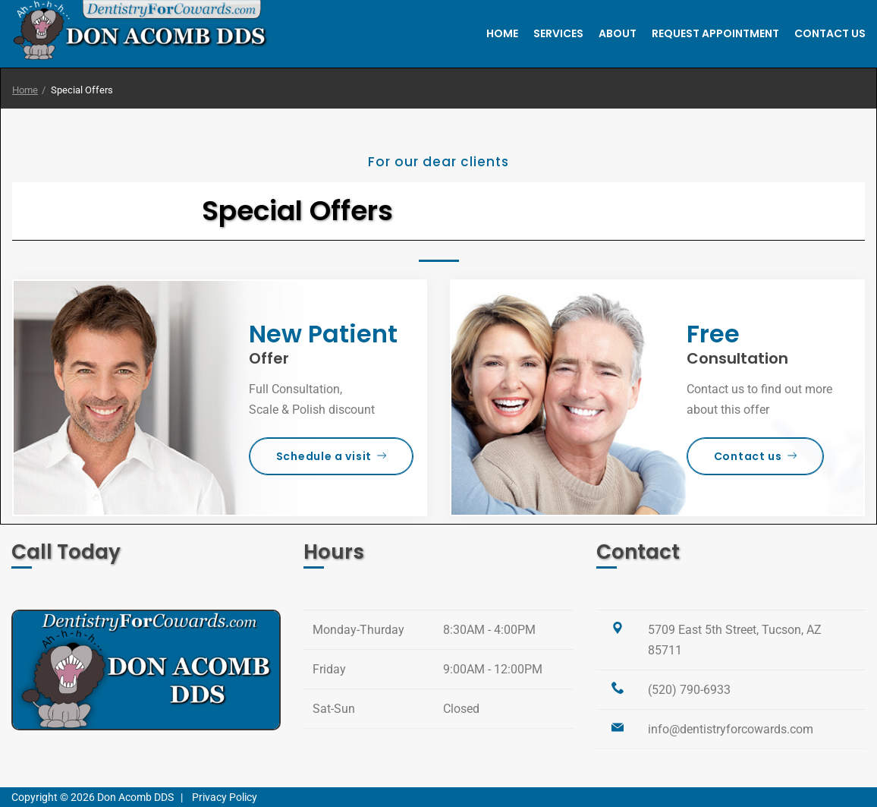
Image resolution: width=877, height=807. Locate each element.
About (618, 33)
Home (502, 33)
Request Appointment (715, 33)
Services (558, 33)
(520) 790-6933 (689, 689)
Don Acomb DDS (135, 797)
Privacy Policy (224, 797)
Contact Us (830, 33)
